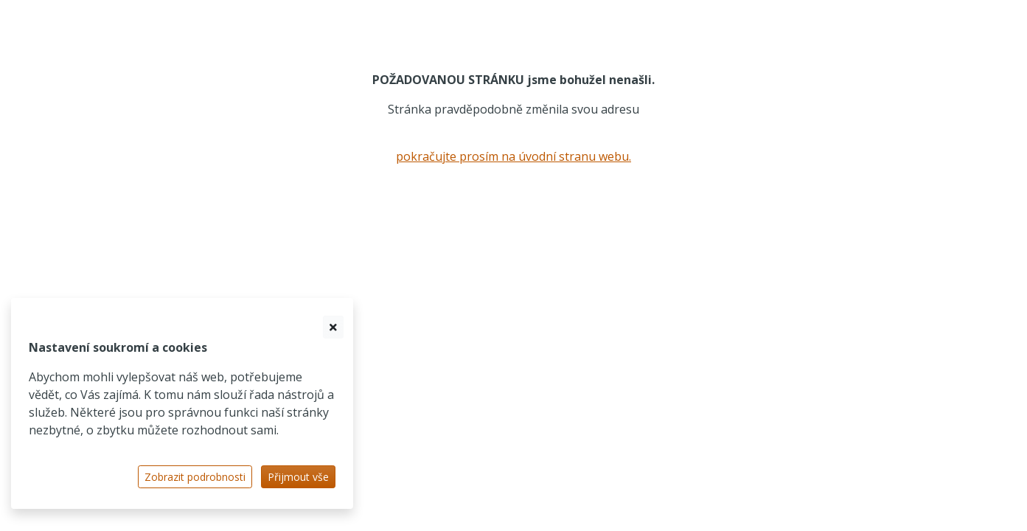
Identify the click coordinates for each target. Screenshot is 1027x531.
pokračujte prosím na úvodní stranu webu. (513, 156)
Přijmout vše (298, 477)
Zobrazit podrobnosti (195, 477)
